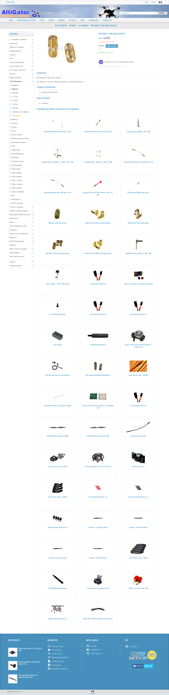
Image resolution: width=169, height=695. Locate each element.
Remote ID (13, 237)
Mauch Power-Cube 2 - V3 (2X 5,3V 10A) (30, 650)
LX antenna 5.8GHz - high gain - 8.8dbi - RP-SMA (98, 162)
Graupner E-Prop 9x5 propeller (98, 558)
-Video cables (16, 169)
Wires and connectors (17, 256)
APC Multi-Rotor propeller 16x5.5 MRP (98, 436)
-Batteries (14, 119)
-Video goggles (16, 173)
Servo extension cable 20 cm (138, 314)
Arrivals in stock (55, 653)
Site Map (92, 646)
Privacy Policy (54, 665)
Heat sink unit (57, 344)
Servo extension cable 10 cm (98, 284)
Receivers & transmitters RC (19, 234)
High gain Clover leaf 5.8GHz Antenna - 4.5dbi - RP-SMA (98, 193)
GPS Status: (131, 646)
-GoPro (13, 131)
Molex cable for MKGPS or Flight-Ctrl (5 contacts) (97, 618)
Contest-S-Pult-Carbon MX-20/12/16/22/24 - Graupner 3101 (138, 345)
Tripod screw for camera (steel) (57, 466)
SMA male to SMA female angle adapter (57, 253)
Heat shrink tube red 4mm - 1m (98, 497)
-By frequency (16, 199)
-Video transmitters (17, 192)
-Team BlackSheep (17, 154)
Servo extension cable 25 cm (98, 314)
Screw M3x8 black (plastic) (57, 314)
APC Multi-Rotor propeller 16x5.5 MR (57, 436)
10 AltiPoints (115, 62)
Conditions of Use (56, 661)
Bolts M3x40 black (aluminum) (57, 588)
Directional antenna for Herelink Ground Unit (29, 663)
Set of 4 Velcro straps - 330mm (138, 558)
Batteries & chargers (17, 47)
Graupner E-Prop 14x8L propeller (98, 527)
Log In (153, 2)
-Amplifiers (15, 85)
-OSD (13, 146)
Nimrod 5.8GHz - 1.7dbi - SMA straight (57, 284)
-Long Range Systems (18, 142)
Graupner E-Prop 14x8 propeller (138, 527)
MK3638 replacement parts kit (57, 618)
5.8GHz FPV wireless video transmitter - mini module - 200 (97, 406)
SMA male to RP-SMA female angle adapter (97, 223)
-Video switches (16, 188)
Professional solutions (26, 20)
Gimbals (62, 20)
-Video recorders (17, 184)
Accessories (14, 43)
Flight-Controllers (15, 78)
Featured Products (16, 266)
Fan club (12, 74)
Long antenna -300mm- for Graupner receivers (57, 405)
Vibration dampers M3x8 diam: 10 (57, 527)
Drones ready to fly (16, 66)
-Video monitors (16, 177)
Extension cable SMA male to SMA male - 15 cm (57, 192)
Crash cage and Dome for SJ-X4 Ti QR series (98, 466)
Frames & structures (16, 207)
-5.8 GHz (14, 104)
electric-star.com (94, 653)
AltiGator (20, 691)
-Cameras (14, 123)
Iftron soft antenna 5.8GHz (138, 436)
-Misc (13, 196)
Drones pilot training (16, 62)
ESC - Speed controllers (18, 70)
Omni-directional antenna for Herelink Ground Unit (28, 676)
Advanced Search (56, 646)
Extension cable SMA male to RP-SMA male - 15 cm (138, 162)
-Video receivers (16, 180)
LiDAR (83, 20)
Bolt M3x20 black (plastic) (98, 344)
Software (13, 245)
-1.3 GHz (14, 97)
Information (93, 20)
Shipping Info (93, 650)
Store (42, 20)
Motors (12, 222)
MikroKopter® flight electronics (20, 215)
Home (146, 2)
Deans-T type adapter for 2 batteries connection (138, 284)
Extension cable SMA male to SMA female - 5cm (98, 131)
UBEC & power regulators (18, 249)
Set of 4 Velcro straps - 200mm (57, 497)
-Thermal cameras (17, 161)
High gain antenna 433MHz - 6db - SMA (138, 131)
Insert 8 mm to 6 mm (138, 466)
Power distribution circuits (18, 226)
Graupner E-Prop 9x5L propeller (57, 558)
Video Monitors (15, 253)
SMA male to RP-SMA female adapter (138, 223)
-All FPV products (17, 203)
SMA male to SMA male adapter (57, 223)
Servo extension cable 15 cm (138, 405)
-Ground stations (16, 135)
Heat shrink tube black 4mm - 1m (138, 497)
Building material (15, 51)
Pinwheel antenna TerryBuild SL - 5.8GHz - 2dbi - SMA (57, 162)
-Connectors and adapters (20, 112)
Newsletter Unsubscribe (58, 668)
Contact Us (107, 20)
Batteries (72, 20)
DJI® (11, 59)
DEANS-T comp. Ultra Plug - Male (138, 588)
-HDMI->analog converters (20, 138)
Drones (51, 20)
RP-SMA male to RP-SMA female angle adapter (97, 253)
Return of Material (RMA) (58, 657)
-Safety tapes (15, 150)
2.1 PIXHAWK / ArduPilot (18, 40)
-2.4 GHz (14, 100)
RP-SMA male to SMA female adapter (138, 192)
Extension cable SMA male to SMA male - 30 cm (57, 131)
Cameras (13, 55)
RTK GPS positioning (16, 241)
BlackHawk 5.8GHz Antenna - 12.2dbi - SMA (138, 253)
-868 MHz (14, 93)
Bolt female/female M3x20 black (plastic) (98, 375)
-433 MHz (14, 108)
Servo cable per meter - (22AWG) (138, 375)
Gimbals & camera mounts (19, 211)
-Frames (14, 127)
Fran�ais (93, 693)
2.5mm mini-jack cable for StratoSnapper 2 (57, 375)
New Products (54, 650)
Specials (12, 262)
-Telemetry (15, 157)
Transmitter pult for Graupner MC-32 (98, 588)
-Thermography (16, 165)
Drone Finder (11, 2)
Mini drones (14, 218)
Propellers (13, 230)
